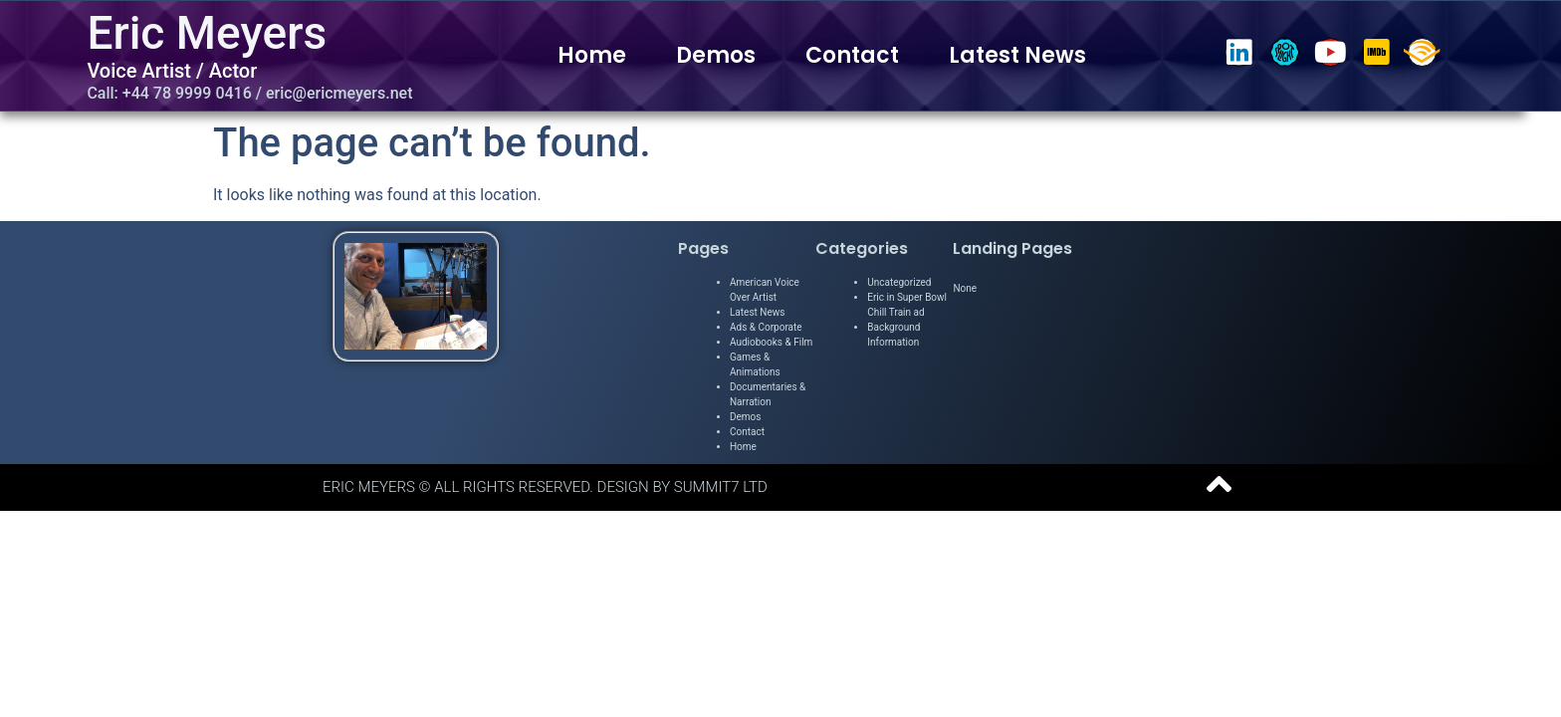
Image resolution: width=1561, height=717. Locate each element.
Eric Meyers (207, 33)
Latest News (1017, 56)
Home (592, 56)
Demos (716, 56)
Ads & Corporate (766, 327)
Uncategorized (899, 282)
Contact (852, 56)
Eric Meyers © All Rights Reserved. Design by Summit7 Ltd (545, 487)
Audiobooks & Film (771, 342)
